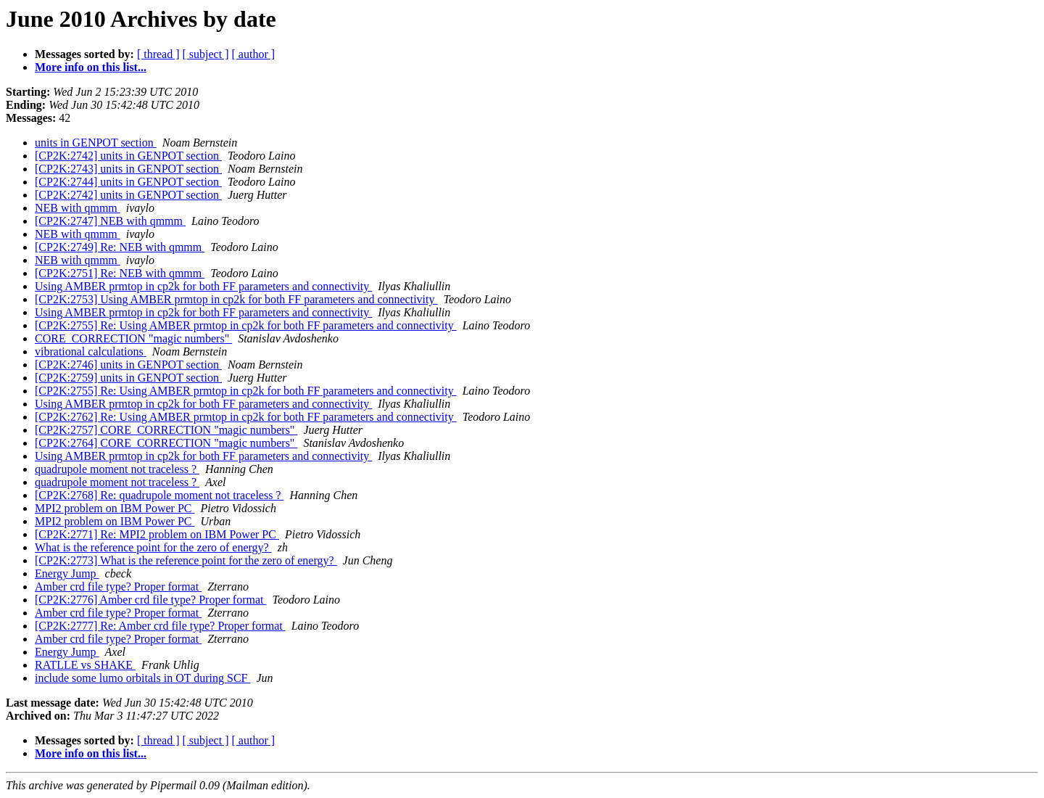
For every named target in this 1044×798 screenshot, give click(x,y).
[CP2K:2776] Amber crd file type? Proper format (150, 599)
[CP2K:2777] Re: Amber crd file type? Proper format (160, 626)
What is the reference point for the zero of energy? (153, 547)
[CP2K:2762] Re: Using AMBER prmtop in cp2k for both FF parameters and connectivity (246, 417)
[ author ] (254, 54)
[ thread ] (158, 54)
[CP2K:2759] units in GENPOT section (128, 377)
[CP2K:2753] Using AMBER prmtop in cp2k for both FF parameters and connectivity (236, 299)
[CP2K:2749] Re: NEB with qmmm (119, 247)
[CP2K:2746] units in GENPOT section (128, 364)
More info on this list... (90, 67)
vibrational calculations (90, 351)
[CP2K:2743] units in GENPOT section (128, 169)
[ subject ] (206, 54)
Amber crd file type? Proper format (118, 586)
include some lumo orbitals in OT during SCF (142, 678)
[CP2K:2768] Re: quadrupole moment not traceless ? (159, 495)
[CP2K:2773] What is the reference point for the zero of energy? (186, 560)
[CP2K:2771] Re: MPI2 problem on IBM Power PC (157, 534)
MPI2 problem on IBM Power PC (114, 508)
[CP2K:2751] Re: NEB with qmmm (119, 273)
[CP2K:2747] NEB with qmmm (110, 221)
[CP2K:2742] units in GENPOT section (128, 155)
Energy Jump (67, 573)
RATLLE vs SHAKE (85, 665)
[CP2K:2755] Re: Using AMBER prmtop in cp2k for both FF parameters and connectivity (246, 325)
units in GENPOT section (96, 142)
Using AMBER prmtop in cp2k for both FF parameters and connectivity (203, 286)
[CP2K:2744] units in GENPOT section (128, 182)
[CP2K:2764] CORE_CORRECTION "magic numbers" (166, 443)
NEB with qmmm (77, 208)
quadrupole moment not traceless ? (117, 469)
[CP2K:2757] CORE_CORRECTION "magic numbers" (166, 430)
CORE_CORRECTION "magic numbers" (133, 338)
